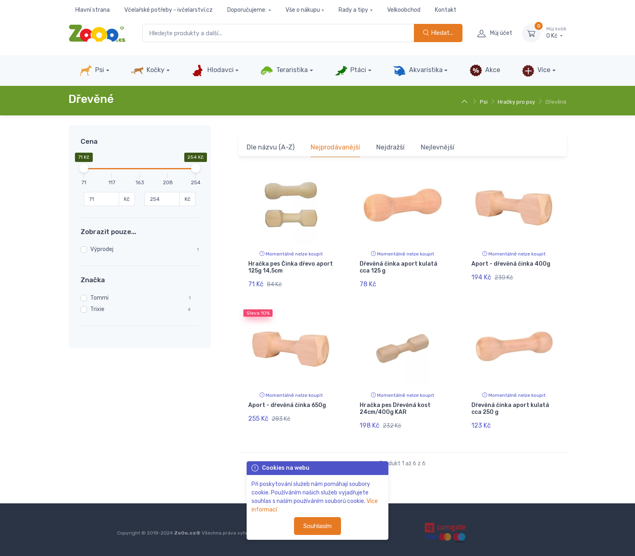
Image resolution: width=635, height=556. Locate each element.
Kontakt (445, 9)
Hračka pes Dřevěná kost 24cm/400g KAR (395, 408)
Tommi (99, 297)
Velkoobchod (403, 9)
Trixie (97, 309)
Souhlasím (317, 526)
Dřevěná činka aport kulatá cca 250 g (510, 408)
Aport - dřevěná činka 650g (287, 405)
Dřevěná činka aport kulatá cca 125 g (398, 267)
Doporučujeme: (246, 9)
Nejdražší (390, 147)
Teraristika (284, 70)
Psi (91, 70)
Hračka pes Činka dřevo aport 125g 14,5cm (290, 267)
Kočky (147, 70)
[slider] (83, 168)
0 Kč (556, 33)
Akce (484, 70)
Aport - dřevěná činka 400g (510, 263)
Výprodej (101, 249)
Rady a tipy (353, 9)
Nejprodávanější (335, 147)
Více (536, 70)
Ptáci (350, 70)
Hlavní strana (92, 9)
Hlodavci (212, 70)
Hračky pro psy (516, 102)
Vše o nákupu (303, 9)
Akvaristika (417, 70)
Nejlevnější (437, 147)
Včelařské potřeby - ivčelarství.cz (168, 9)
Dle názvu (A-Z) (270, 147)
